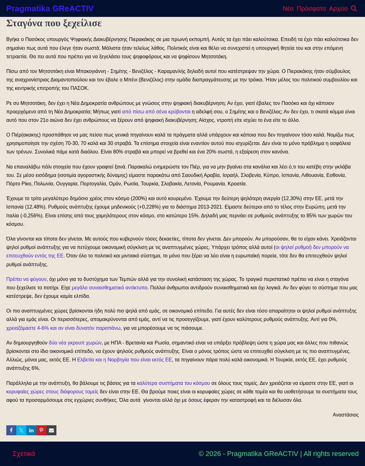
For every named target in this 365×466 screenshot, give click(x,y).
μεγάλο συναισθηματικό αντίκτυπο (109, 287)
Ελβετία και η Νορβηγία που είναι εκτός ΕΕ (124, 359)
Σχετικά (24, 454)
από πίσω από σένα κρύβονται (156, 111)
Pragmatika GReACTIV (50, 8)
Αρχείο (338, 8)
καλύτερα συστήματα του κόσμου (173, 383)
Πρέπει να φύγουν (26, 279)
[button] (354, 8)
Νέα (288, 8)
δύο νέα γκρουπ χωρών (75, 342)
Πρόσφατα (311, 8)
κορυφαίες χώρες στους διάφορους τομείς (52, 391)
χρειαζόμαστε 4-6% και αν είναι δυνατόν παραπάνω (63, 328)
